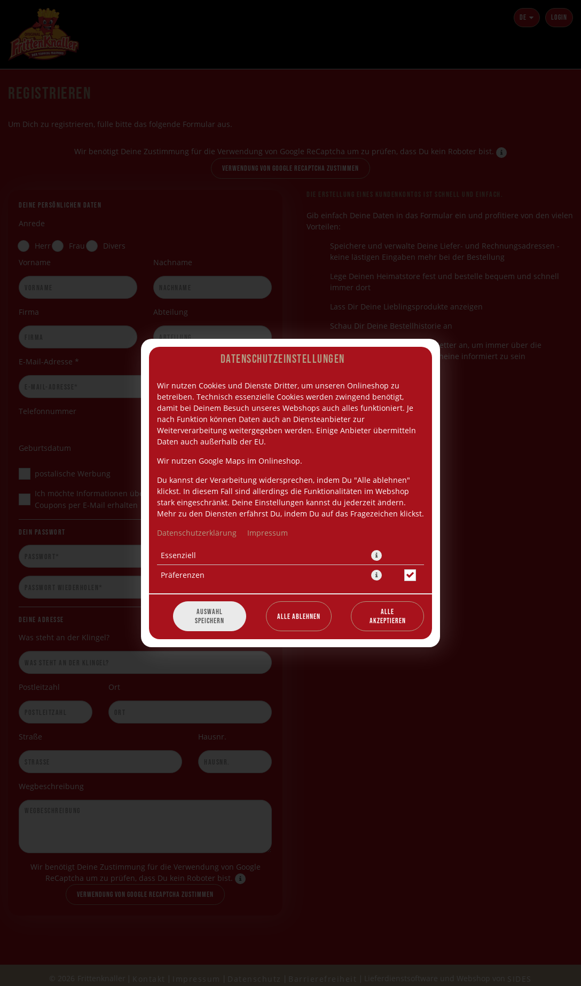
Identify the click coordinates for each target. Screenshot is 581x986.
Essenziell (178, 555)
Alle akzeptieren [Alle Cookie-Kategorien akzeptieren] (388, 616)
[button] (376, 555)
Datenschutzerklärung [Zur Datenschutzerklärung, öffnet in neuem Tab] (197, 533)
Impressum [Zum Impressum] (267, 533)
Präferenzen (183, 575)
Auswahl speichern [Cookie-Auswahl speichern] (209, 616)
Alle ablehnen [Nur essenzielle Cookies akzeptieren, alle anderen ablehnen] (298, 616)
